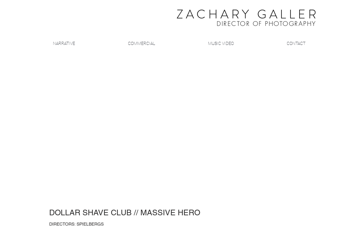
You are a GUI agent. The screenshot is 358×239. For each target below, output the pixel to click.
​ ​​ (232, 16)
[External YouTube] (179, 131)
